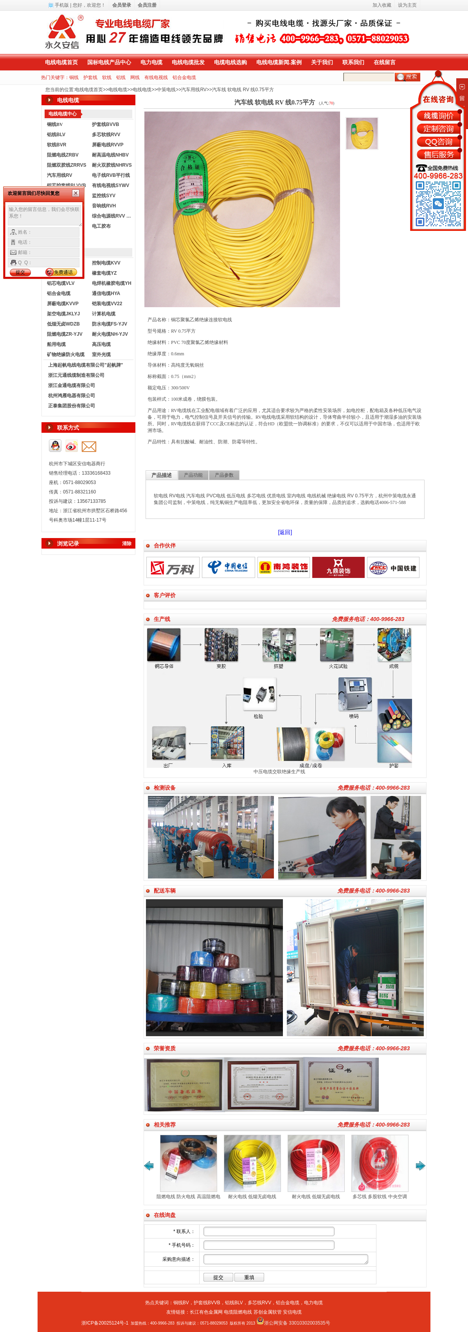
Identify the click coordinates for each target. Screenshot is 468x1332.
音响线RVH (104, 206)
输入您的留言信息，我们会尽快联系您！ (45, 216)
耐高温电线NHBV (110, 155)
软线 (107, 77)
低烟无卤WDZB (63, 324)
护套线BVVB (105, 124)
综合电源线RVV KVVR (112, 216)
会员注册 (147, 5)
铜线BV (181, 1302)
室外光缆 (101, 354)
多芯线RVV (259, 1302)
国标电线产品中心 (109, 62)
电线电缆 (117, 89)
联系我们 (353, 62)
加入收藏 (382, 5)
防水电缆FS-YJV (109, 324)
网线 (135, 77)
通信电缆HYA (106, 293)
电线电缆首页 (61, 62)
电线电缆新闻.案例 (279, 62)
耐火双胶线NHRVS (112, 165)
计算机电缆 (103, 314)
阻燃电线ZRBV (63, 155)
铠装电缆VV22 (107, 303)
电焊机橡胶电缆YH (111, 283)
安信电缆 (292, 1312)
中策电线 (166, 89)
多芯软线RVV (106, 134)
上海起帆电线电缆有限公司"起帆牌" (85, 365)
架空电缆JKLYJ (63, 314)
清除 (126, 543)
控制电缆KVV (106, 263)
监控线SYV (103, 195)
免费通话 (63, 272)
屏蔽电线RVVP (107, 145)
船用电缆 (56, 344)
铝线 (121, 77)
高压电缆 (101, 344)
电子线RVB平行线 (111, 175)
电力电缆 (151, 62)
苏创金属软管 (268, 1312)
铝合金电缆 (184, 77)
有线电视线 (156, 77)
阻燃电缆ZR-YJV (65, 334)
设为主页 (407, 5)
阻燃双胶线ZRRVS (66, 165)
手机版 (62, 5)
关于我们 (322, 62)
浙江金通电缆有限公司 (71, 385)
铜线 (74, 77)
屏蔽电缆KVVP (63, 303)
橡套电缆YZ (104, 273)
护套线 (90, 77)
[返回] (285, 532)
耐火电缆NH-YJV (110, 334)
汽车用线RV (193, 89)
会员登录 (121, 5)
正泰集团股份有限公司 (71, 406)
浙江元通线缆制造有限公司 (76, 375)
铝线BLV (56, 134)
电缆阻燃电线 (238, 1312)
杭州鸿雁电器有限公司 (71, 395)
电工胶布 (101, 226)
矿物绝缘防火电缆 (66, 354)
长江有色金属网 (206, 1312)
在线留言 (385, 62)
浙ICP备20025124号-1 (104, 1323)
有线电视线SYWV (110, 185)
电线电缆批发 (188, 62)
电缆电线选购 (230, 62)
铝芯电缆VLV (60, 283)
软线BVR (56, 145)
